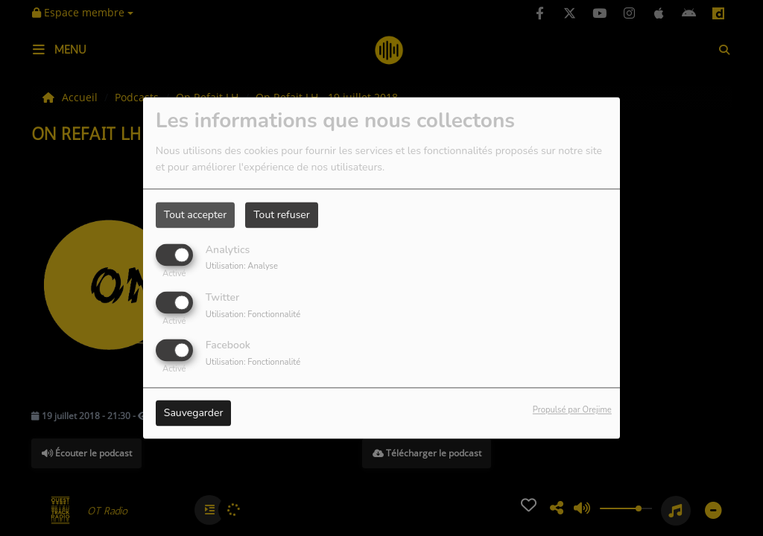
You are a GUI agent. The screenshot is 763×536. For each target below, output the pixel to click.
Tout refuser (281, 215)
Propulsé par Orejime (572, 410)
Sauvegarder (194, 413)
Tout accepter (195, 215)
